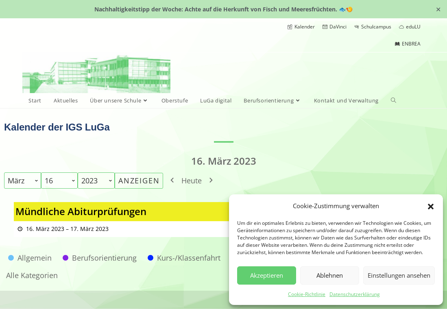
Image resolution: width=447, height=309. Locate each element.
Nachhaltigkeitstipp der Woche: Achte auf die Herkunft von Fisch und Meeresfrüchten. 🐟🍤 (223, 9)
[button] (431, 206)
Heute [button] (191, 180)
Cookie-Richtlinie (306, 294)
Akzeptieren (266, 275)
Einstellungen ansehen (399, 275)
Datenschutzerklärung (354, 294)
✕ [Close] (438, 8)
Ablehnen (329, 275)
